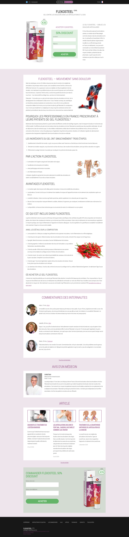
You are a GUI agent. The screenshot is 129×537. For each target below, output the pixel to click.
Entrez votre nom (30, 481)
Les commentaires (52, 522)
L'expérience (26, 522)
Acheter (64, 54)
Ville (61, 522)
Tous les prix (90, 522)
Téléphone (55, 43)
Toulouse (49, 341)
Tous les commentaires (64, 360)
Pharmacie (74, 522)
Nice (48, 305)
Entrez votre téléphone (31, 489)
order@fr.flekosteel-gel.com (30, 530)
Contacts (82, 522)
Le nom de (55, 36)
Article (67, 522)
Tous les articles (65, 462)
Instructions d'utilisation (38, 522)
